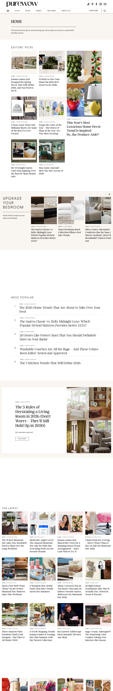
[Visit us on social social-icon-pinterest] (92, 4)
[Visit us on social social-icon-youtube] (105, 4)
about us (66, 11)
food (27, 11)
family (39, 11)
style (17, 11)
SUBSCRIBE (93, 11)
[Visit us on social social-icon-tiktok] (88, 4)
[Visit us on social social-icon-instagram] (100, 4)
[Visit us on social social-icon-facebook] (96, 4)
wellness (51, 11)
